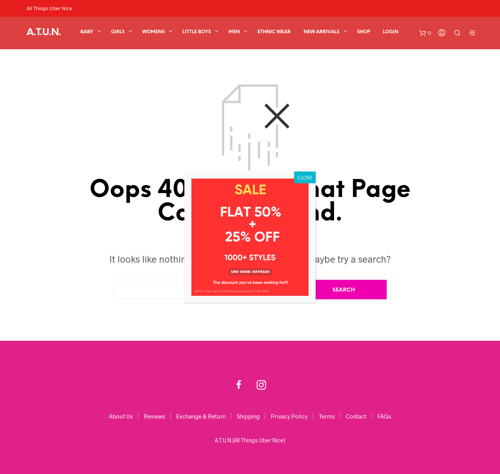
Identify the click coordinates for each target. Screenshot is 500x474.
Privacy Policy (289, 416)
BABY (86, 31)
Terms (327, 416)
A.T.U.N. (44, 33)
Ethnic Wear (274, 31)
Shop (363, 31)
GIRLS (118, 31)
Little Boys (196, 31)
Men (234, 31)
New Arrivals (321, 31)
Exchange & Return (201, 416)
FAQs (384, 416)
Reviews (154, 416)
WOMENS (153, 31)
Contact (356, 416)
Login (390, 31)
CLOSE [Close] (304, 177)
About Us (121, 416)
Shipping (248, 416)
